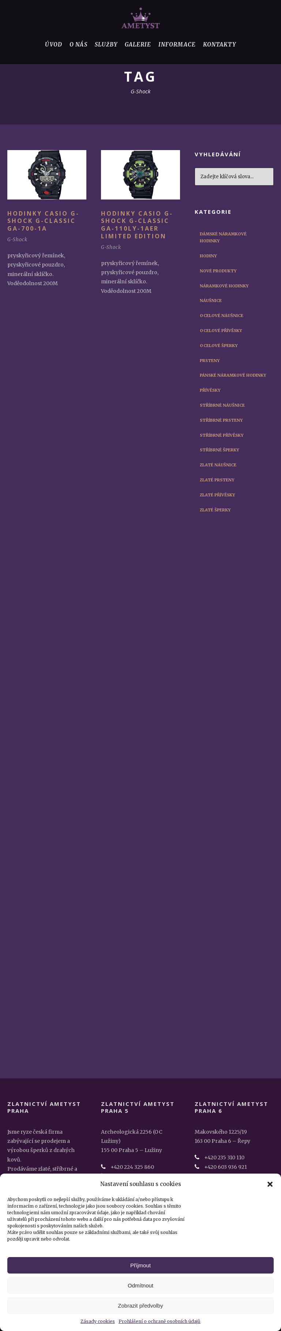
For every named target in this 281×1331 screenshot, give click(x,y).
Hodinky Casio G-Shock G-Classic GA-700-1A (43, 221)
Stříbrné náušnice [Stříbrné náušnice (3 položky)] (222, 405)
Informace (177, 44)
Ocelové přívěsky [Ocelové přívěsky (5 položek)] (221, 330)
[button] (270, 1184)
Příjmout (140, 1265)
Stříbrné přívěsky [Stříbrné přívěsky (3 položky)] (221, 435)
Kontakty (219, 44)
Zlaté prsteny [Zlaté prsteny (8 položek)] (217, 479)
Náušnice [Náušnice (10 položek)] (211, 300)
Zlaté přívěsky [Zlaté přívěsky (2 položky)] (217, 494)
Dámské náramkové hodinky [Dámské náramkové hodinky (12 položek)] (223, 237)
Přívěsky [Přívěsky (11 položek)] (210, 390)
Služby (106, 44)
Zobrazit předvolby (140, 1305)
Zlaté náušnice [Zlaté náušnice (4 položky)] (218, 464)
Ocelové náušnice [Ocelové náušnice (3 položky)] (221, 315)
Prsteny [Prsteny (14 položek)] (210, 360)
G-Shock (17, 239)
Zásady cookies (97, 1321)
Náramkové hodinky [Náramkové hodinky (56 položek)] (224, 285)
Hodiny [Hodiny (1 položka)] (208, 255)
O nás (78, 44)
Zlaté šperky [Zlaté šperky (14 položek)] (215, 509)
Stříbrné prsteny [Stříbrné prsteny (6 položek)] (221, 420)
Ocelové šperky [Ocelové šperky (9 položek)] (218, 345)
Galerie (138, 44)
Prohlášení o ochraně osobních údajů (160, 1321)
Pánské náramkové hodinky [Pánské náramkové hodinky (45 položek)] (233, 375)
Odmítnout (140, 1285)
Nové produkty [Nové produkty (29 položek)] (218, 270)
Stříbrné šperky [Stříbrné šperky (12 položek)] (219, 449)
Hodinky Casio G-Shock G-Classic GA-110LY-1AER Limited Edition (137, 224)
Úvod (53, 44)
